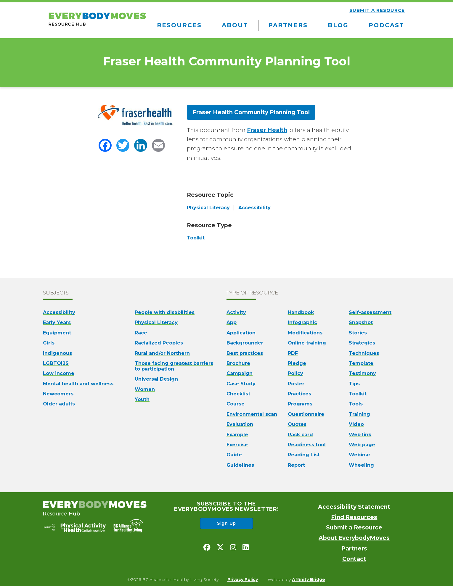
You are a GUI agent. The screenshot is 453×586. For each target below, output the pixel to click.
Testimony (362, 373)
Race (141, 333)
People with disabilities (165, 312)
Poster (296, 384)
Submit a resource (377, 10)
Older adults (59, 404)
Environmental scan (251, 414)
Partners (288, 25)
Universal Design (156, 379)
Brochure (238, 363)
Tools (356, 404)
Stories (358, 333)
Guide (234, 455)
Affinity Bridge (308, 579)
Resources (179, 25)
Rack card (300, 434)
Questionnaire (306, 414)
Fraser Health (267, 130)
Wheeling (361, 465)
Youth (142, 399)
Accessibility (59, 312)
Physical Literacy (156, 322)
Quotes (297, 424)
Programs (300, 404)
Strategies (362, 343)
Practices (299, 394)
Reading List (304, 455)
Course (235, 404)
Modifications (305, 333)
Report (296, 465)
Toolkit (358, 394)
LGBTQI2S (56, 363)
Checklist (238, 394)
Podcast (386, 25)
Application (241, 333)
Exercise (237, 444)
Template (361, 363)
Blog (338, 25)
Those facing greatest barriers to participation (174, 366)
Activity (236, 312)
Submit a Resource (354, 527)
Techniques (364, 353)
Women (145, 389)
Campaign (239, 373)
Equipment (57, 333)
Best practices (244, 353)
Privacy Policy (242, 579)
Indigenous (57, 353)
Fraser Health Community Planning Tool (251, 112)
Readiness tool (307, 444)
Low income (58, 373)
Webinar (359, 455)
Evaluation (239, 424)
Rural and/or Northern (162, 353)
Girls (48, 343)
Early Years (57, 322)
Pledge (297, 363)
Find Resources (354, 517)
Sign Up (226, 523)
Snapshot (361, 322)
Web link (360, 434)
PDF (293, 353)
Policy (295, 373)
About (235, 25)
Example (237, 434)
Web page (362, 444)
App (231, 322)
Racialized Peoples (159, 343)
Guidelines (240, 465)
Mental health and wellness (78, 384)
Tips (354, 384)
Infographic (302, 322)
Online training (307, 343)
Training (359, 414)
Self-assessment (370, 312)
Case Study (241, 384)
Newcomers (58, 394)
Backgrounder (244, 343)
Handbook (301, 312)
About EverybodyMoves (354, 538)
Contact (354, 559)
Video (356, 424)
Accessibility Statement (354, 506)
